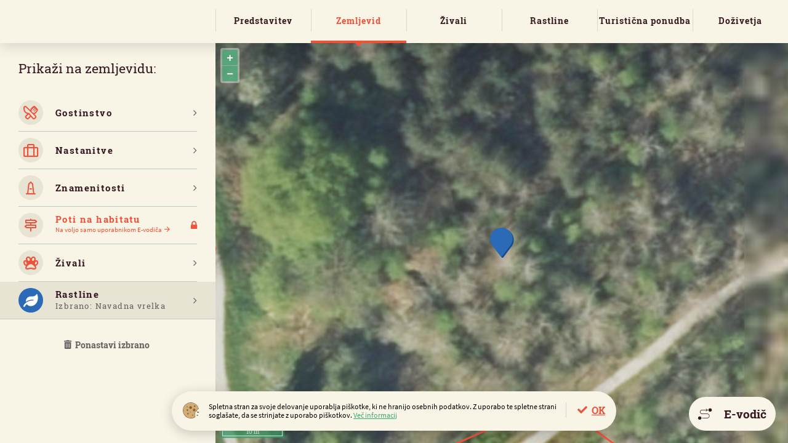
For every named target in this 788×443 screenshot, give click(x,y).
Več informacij (375, 415)
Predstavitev (263, 20)
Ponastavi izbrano (108, 345)
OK (598, 410)
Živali (453, 20)
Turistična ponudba (645, 20)
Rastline (549, 20)
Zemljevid (358, 20)
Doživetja (740, 20)
